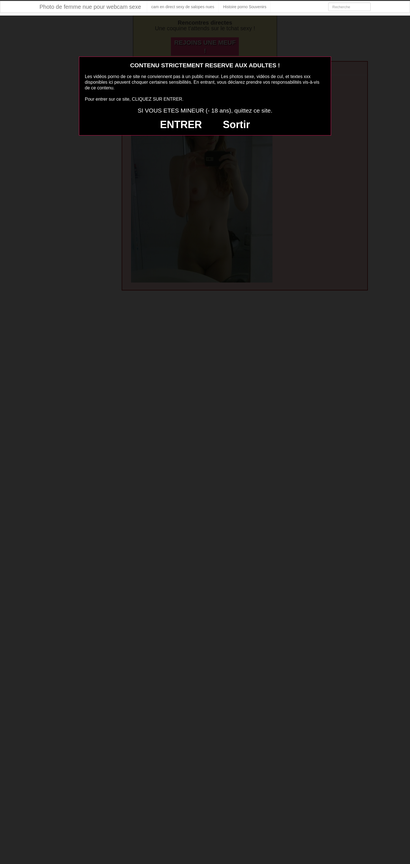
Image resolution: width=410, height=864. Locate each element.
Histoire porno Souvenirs (244, 7)
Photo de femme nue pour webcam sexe (90, 7)
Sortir (236, 124)
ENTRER (181, 124)
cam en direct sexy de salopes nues (182, 7)
